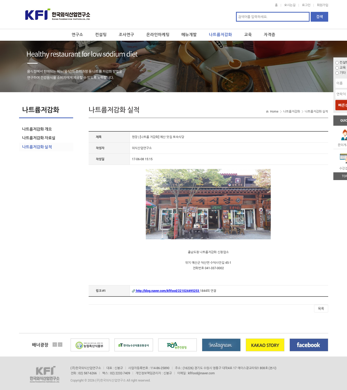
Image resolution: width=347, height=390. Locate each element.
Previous (55, 342)
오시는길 (289, 5)
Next (60, 342)
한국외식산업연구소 (57, 13)
